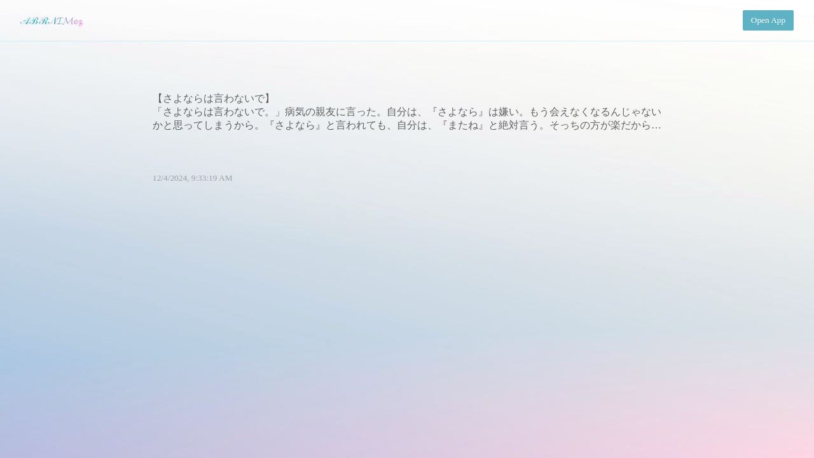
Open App (768, 20)
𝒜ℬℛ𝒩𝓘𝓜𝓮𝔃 (51, 20)
